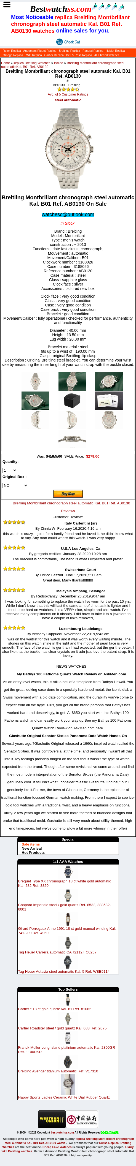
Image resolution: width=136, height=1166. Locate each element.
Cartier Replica (53, 55)
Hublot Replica (115, 50)
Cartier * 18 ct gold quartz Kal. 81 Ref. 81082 (54, 1009)
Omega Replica (13, 55)
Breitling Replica (69, 50)
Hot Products (33, 852)
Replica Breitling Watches (31, 63)
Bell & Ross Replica (79, 55)
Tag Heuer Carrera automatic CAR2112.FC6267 (57, 952)
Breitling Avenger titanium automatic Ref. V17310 (58, 1071)
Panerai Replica (92, 50)
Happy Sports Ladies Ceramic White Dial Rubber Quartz (64, 1097)
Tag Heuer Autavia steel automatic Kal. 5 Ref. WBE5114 (64, 971)
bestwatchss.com (62, 1132)
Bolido (58, 63)
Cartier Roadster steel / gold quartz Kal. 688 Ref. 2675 (62, 1028)
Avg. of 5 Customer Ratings (68, 94)
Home (5, 63)
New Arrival (32, 848)
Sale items (31, 844)
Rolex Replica (12, 50)
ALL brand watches (106, 55)
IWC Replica (33, 55)
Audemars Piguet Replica (39, 50)
